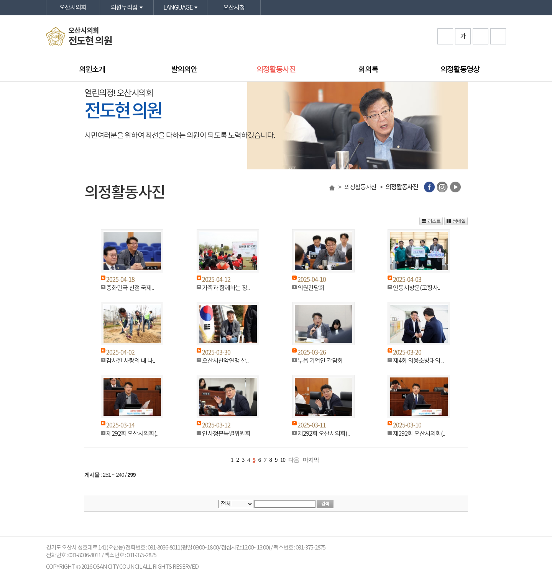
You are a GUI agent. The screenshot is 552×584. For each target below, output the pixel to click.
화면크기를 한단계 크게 (445, 36)
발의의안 (184, 69)
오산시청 (234, 7)
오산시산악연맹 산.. (225, 361)
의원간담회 (310, 288)
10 (282, 460)
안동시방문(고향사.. (416, 288)
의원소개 (92, 69)
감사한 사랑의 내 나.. (130, 361)
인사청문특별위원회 (226, 433)
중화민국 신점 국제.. (130, 288)
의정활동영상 (460, 69)
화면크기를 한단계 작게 (480, 36)
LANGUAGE (177, 7)
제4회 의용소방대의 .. (418, 361)
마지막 (311, 460)
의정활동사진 (276, 69)
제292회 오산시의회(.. (132, 433)
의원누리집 (124, 7)
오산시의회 (72, 7)
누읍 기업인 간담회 (320, 361)
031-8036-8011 (84, 555)
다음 (293, 460)
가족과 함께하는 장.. (226, 288)
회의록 (368, 69)
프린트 (498, 36)
